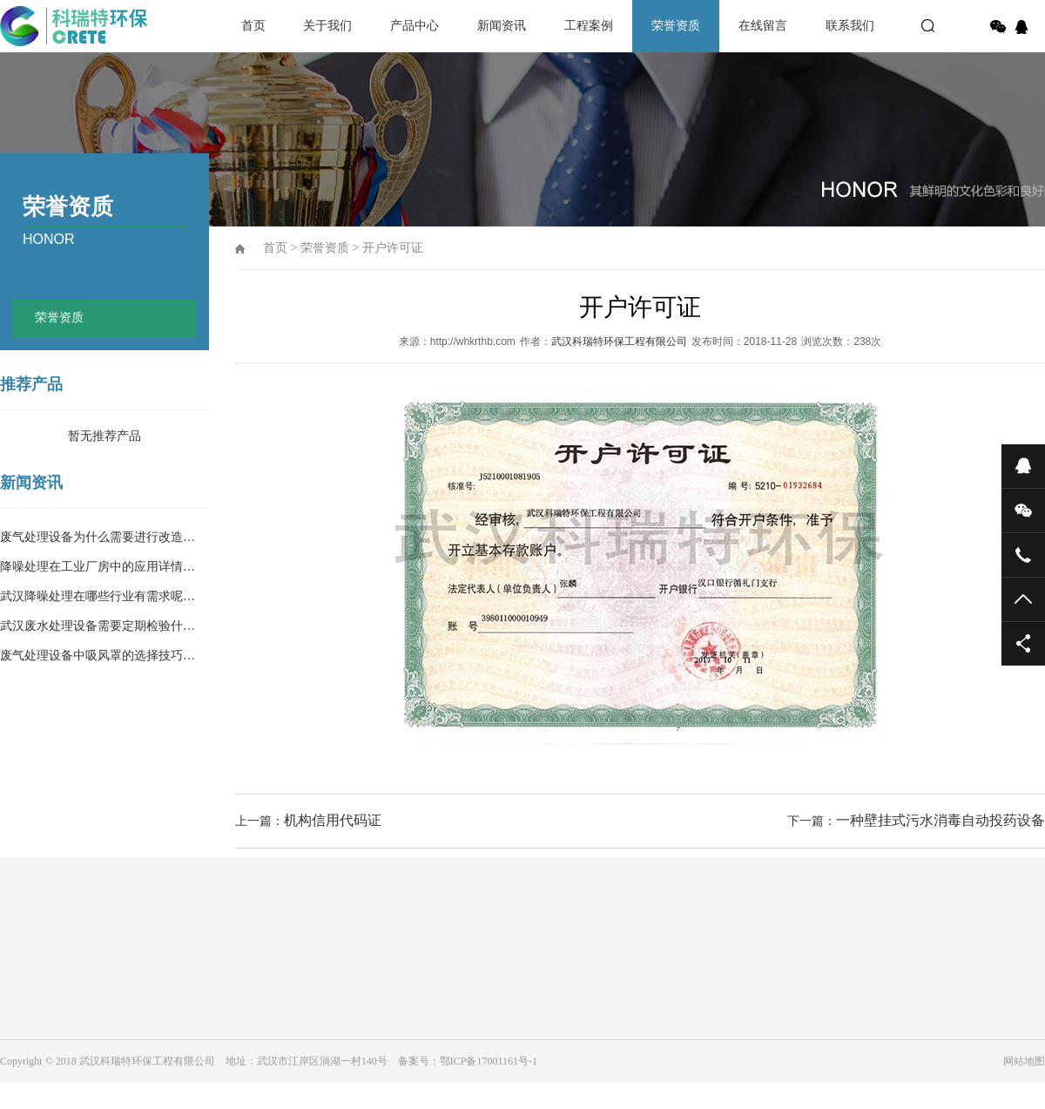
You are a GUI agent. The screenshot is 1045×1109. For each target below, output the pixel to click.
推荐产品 (31, 384)
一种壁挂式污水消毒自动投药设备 (940, 820)
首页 (253, 25)
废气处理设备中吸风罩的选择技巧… (97, 655)
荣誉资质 (675, 25)
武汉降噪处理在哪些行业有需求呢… (97, 596)
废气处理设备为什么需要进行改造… (97, 537)
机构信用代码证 (332, 820)
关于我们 (327, 25)
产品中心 (414, 25)
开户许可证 (392, 247)
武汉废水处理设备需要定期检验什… (97, 625)
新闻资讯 (501, 25)
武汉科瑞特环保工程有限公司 (619, 341)
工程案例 (588, 25)
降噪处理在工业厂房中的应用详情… (97, 566)
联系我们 (850, 25)
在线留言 (762, 25)
